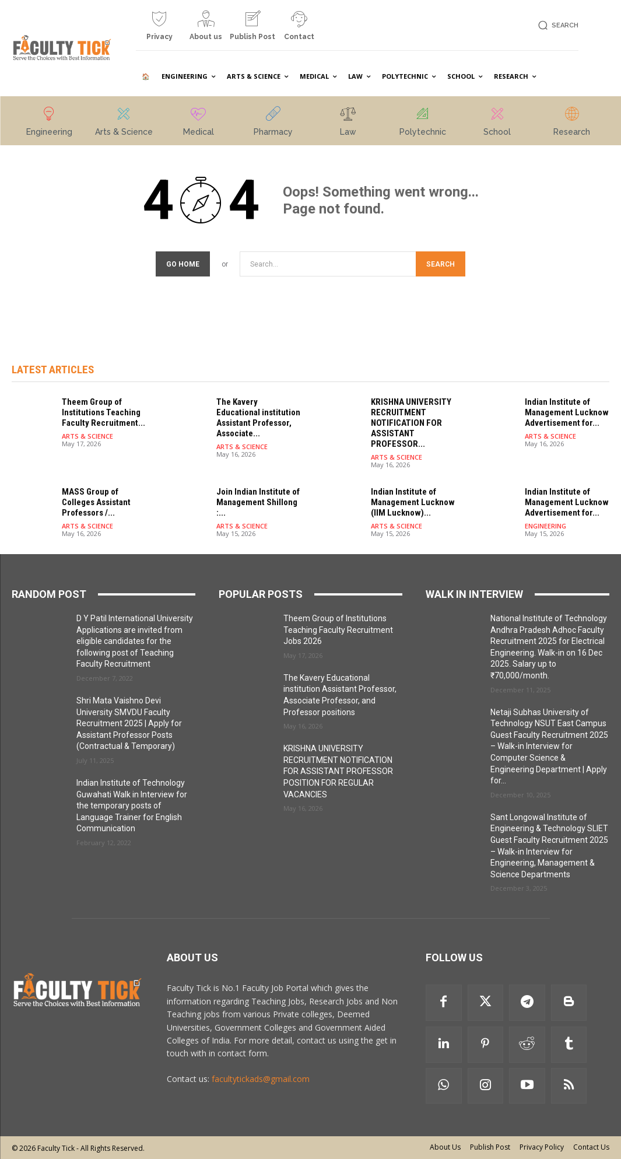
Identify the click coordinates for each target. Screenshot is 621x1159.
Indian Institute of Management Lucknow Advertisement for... (567, 412)
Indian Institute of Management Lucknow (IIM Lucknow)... (413, 502)
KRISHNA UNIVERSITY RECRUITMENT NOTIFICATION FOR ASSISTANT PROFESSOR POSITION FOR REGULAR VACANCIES (338, 771)
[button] (556, 25)
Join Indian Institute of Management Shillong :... (258, 502)
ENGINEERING (545, 526)
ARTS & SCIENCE (87, 436)
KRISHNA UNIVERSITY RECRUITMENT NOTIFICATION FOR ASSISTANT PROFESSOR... (411, 423)
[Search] (440, 263)
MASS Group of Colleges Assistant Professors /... (96, 502)
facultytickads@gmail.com (261, 1078)
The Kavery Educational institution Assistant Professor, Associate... (258, 418)
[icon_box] (159, 30)
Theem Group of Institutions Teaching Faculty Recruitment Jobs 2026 (338, 630)
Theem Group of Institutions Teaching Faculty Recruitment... (103, 412)
